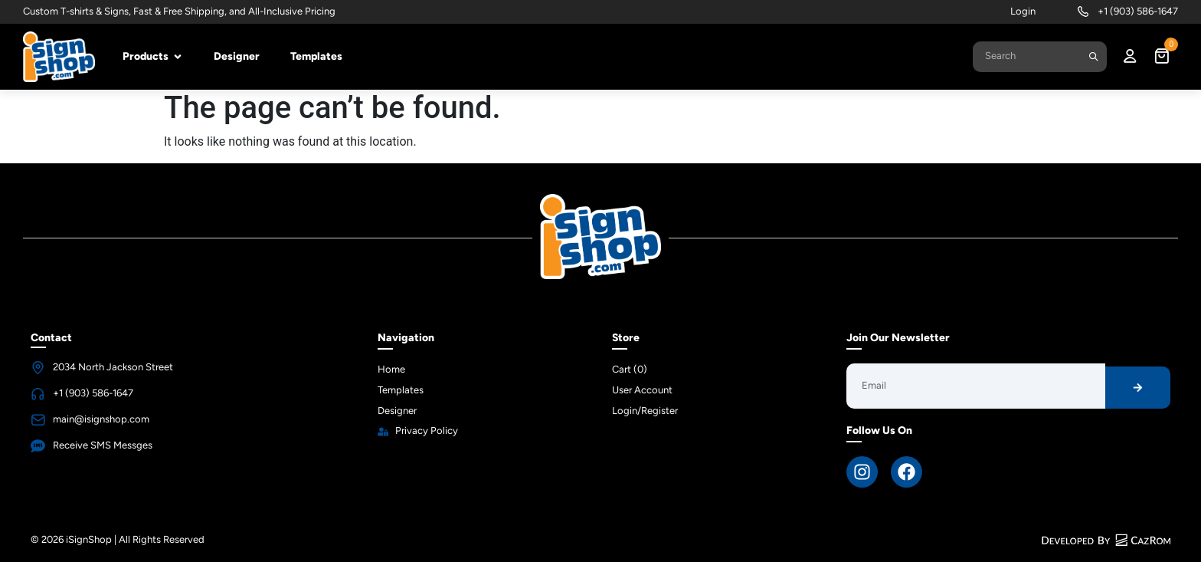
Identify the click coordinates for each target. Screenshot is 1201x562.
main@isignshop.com (101, 419)
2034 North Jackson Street (113, 367)
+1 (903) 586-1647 (1138, 11)
